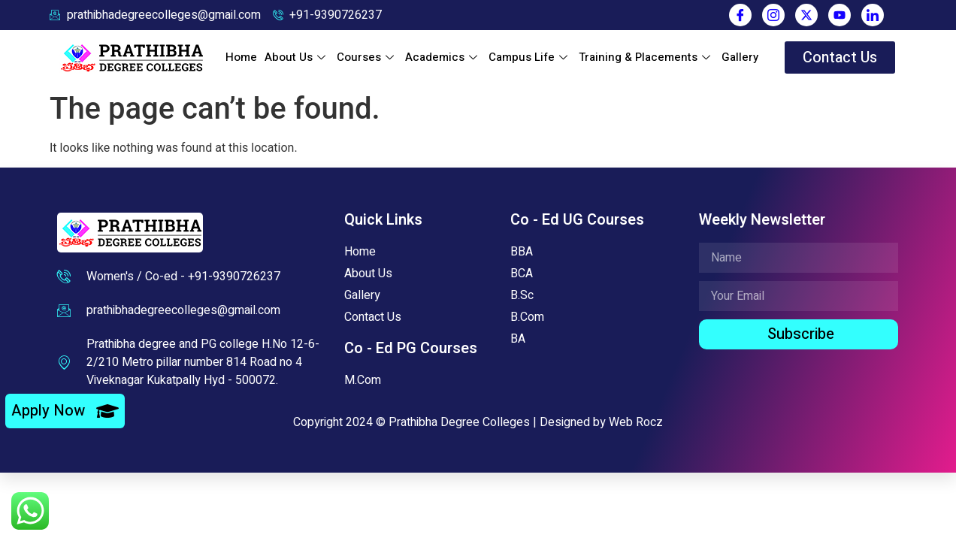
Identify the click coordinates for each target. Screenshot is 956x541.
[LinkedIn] (872, 15)
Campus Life (530, 61)
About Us (297, 61)
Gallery (740, 61)
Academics (443, 61)
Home (241, 61)
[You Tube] (839, 15)
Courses (367, 61)
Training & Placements (646, 61)
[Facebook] (740, 15)
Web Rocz (636, 431)
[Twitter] (806, 15)
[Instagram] (773, 15)
